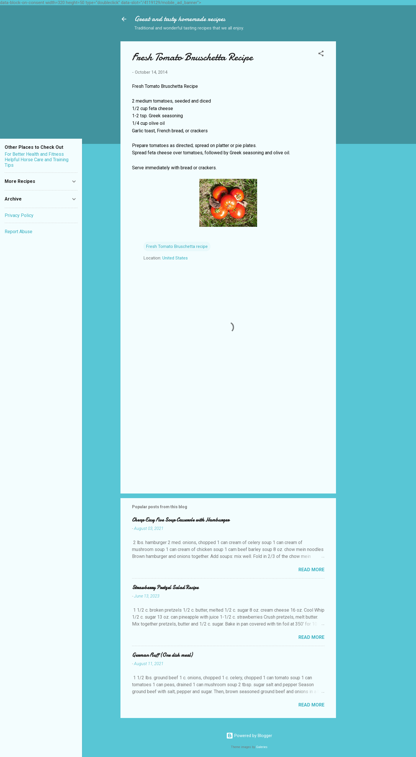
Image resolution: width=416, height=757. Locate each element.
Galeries (262, 747)
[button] (320, 54)
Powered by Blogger (249, 735)
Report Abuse (18, 231)
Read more (311, 569)
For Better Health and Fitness (34, 154)
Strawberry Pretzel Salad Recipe (165, 587)
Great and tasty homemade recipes (179, 19)
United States (175, 258)
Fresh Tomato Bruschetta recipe (177, 246)
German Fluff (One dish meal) (162, 655)
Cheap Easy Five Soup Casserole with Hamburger (180, 520)
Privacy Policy (19, 215)
